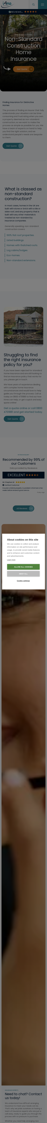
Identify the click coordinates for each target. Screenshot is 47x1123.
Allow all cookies (23, 567)
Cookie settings (23, 581)
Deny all (23, 574)
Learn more (11, 560)
